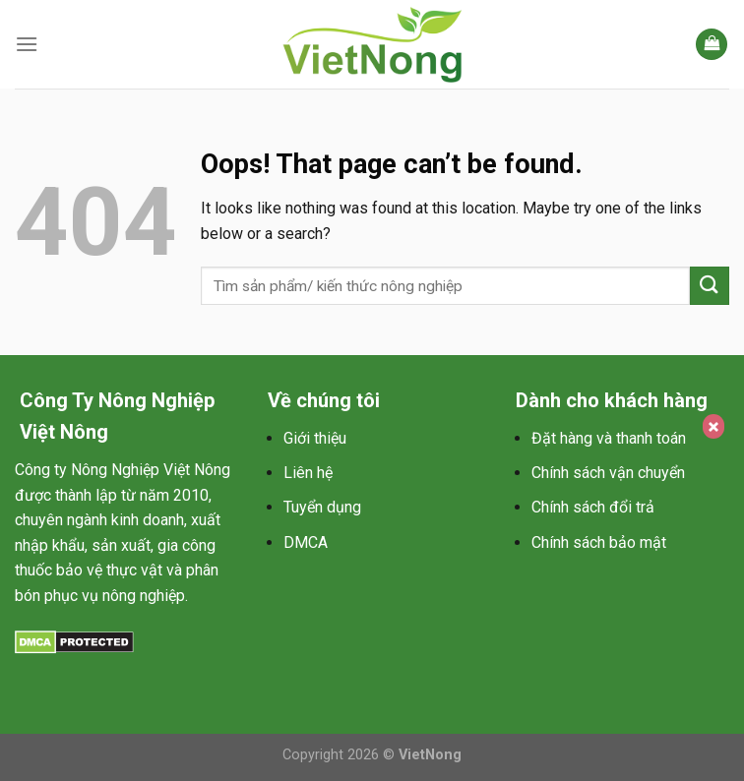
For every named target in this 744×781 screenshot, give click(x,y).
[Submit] (709, 286)
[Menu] (26, 44)
